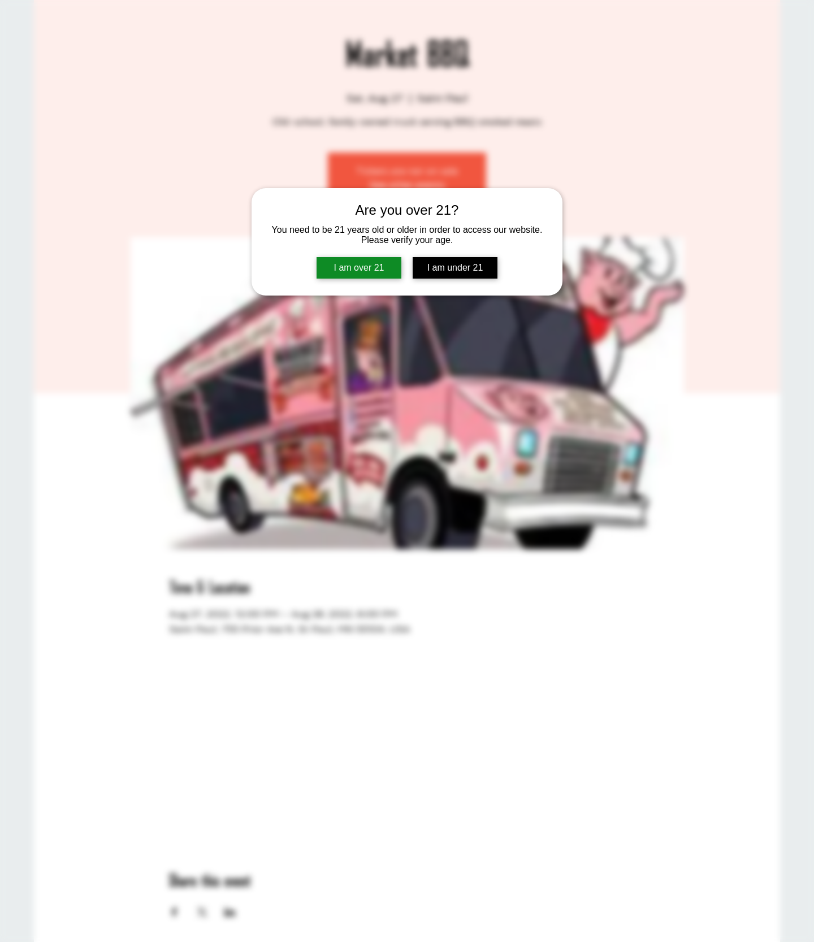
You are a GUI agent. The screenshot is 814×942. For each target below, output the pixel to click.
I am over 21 (359, 267)
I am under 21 (455, 267)
